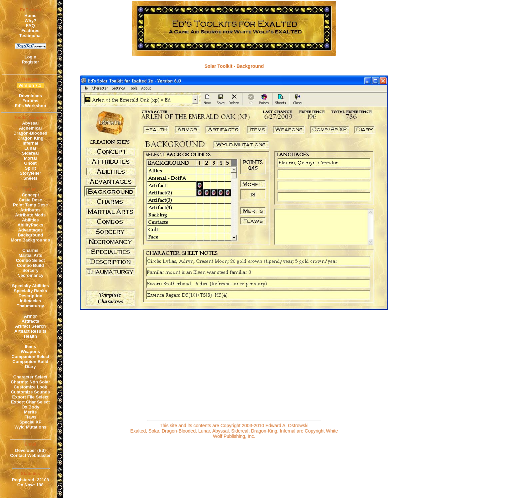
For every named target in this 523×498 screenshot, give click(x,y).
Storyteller (30, 173)
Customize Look (30, 386)
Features (30, 30)
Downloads (30, 95)
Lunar (30, 148)
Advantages (30, 229)
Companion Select (30, 356)
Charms (30, 250)
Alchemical (30, 128)
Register (30, 61)
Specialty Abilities (30, 285)
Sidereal (30, 153)
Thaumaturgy (30, 305)
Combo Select (30, 260)
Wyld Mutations (30, 427)
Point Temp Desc (30, 204)
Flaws (30, 417)
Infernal (30, 143)
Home (30, 15)
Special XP (30, 422)
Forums (30, 100)
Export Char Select (30, 401)
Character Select (30, 376)
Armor (30, 316)
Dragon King (30, 138)
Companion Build (30, 361)
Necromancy (30, 275)
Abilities (30, 219)
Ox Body (30, 406)
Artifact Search (30, 326)
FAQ (30, 25)
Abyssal (30, 123)
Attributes (30, 209)
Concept (30, 194)
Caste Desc (30, 199)
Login (30, 56)
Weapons (30, 351)
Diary (30, 366)
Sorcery (30, 270)
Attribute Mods (30, 214)
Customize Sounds (30, 391)
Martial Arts (30, 255)
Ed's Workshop (30, 105)
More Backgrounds (30, 239)
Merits (30, 411)
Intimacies (30, 300)
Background (30, 234)
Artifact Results (30, 331)
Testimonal (30, 35)
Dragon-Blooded (30, 133)
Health (30, 336)
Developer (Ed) (30, 450)
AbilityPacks (30, 224)
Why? (30, 20)
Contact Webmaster (30, 455)
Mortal (30, 158)
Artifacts (30, 321)
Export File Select (30, 396)
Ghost (30, 163)
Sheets (30, 178)
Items (30, 346)
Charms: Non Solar (30, 381)
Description (30, 295)
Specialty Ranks (30, 290)
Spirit (30, 168)
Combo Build (30, 265)
